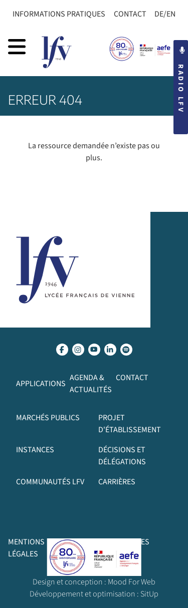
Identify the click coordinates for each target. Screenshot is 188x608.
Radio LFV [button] (180, 80)
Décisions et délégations (122, 455)
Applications (41, 383)
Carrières (116, 481)
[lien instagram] (78, 350)
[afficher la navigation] (17, 47)
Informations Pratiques (59, 14)
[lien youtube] (94, 350)
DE (158, 14)
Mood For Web (131, 581)
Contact (130, 14)
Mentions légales (26, 547)
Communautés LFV (50, 481)
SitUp (149, 593)
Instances (35, 449)
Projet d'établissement (129, 423)
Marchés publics (48, 417)
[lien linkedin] (110, 350)
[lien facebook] (62, 350)
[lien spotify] (126, 350)
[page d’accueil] (57, 52)
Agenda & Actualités (91, 383)
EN (170, 14)
